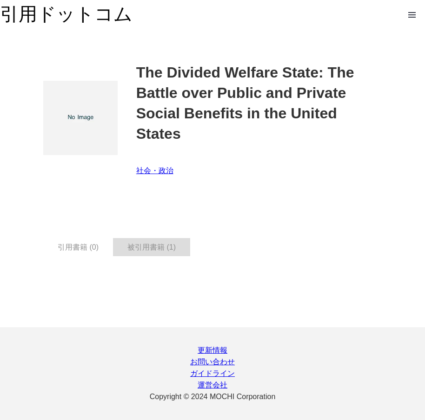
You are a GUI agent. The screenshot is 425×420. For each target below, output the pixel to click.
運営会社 (212, 385)
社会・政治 (154, 170)
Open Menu (412, 15)
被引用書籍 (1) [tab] (151, 247)
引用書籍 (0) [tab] (78, 247)
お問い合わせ (212, 362)
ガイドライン (212, 373)
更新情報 (212, 350)
